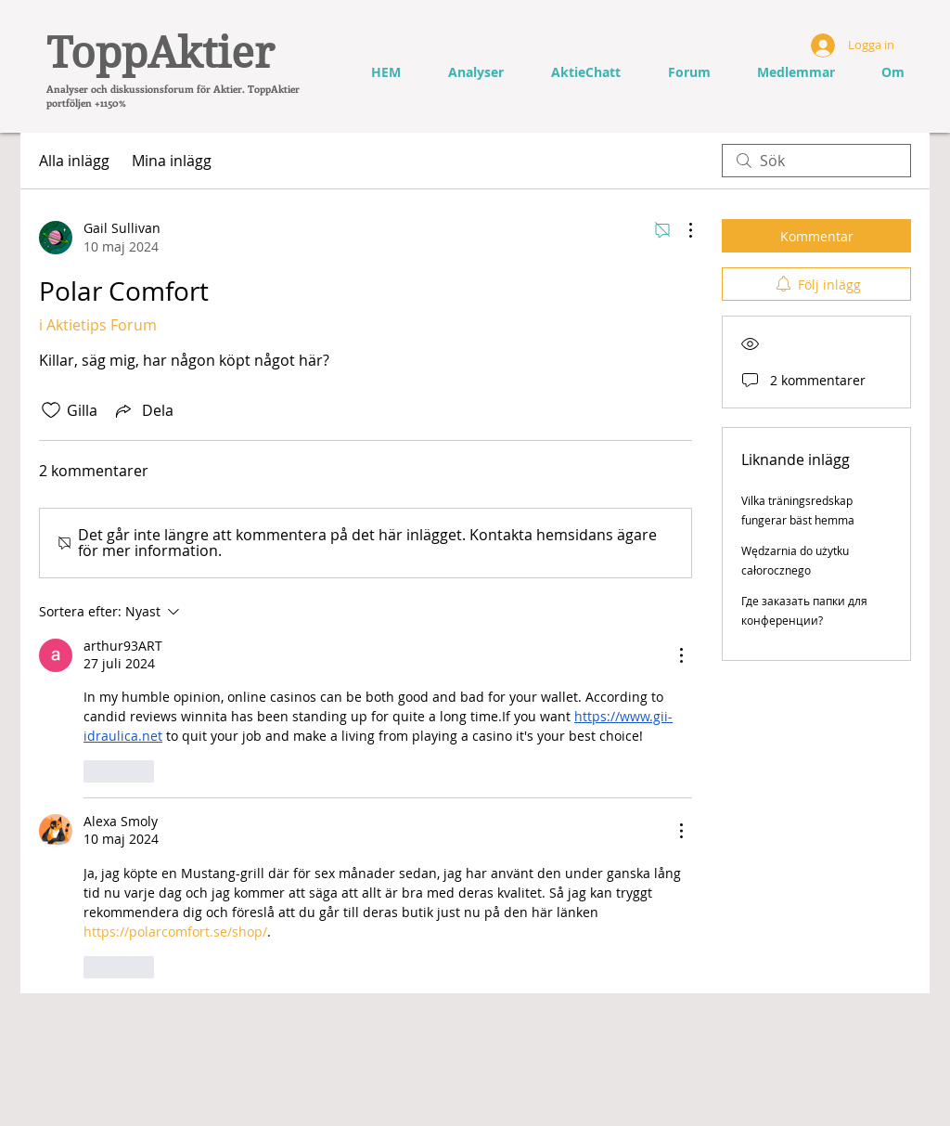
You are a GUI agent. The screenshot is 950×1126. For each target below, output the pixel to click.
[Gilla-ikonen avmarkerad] (51, 410)
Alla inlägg (74, 160)
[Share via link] (142, 410)
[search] (816, 160)
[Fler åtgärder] (681, 230)
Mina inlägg (172, 160)
